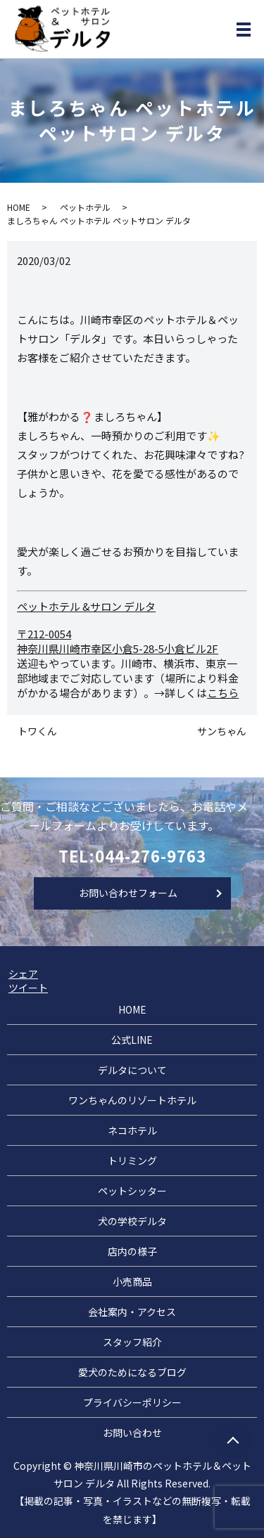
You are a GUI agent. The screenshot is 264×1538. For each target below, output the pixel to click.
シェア (23, 974)
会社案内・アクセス (132, 1312)
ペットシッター (132, 1191)
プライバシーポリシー (132, 1402)
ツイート (28, 988)
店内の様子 (132, 1251)
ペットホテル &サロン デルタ (86, 606)
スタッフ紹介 (132, 1342)
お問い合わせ (132, 1433)
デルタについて (132, 1070)
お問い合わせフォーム (128, 893)
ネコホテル (132, 1130)
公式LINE (132, 1040)
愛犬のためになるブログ (132, 1372)
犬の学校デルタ (132, 1221)
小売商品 (132, 1281)
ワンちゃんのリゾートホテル (132, 1100)
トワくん (37, 731)
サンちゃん (221, 731)
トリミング (132, 1161)
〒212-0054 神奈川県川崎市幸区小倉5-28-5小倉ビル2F (117, 641)
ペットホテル (85, 207)
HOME (18, 207)
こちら (223, 692)
